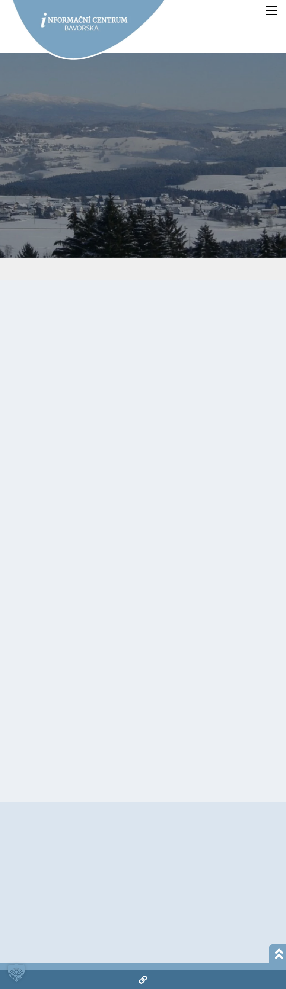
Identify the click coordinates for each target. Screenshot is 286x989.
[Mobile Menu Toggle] (271, 10)
